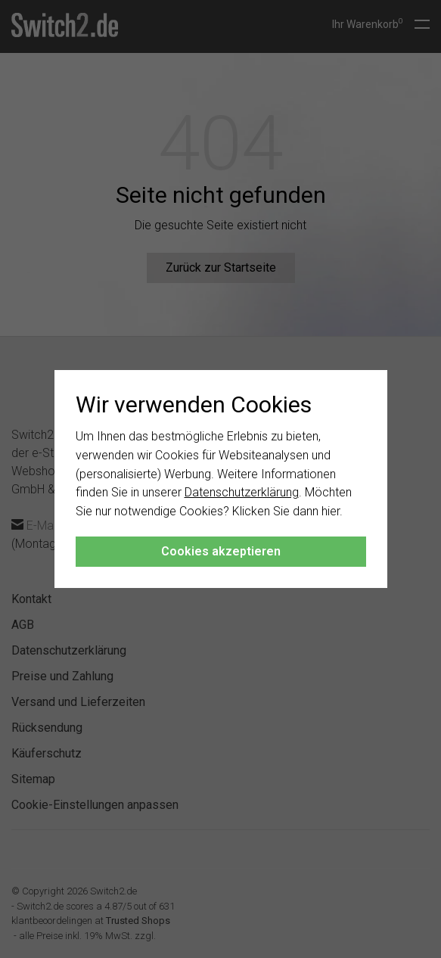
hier (330, 511)
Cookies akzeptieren (221, 551)
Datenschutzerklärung (242, 492)
